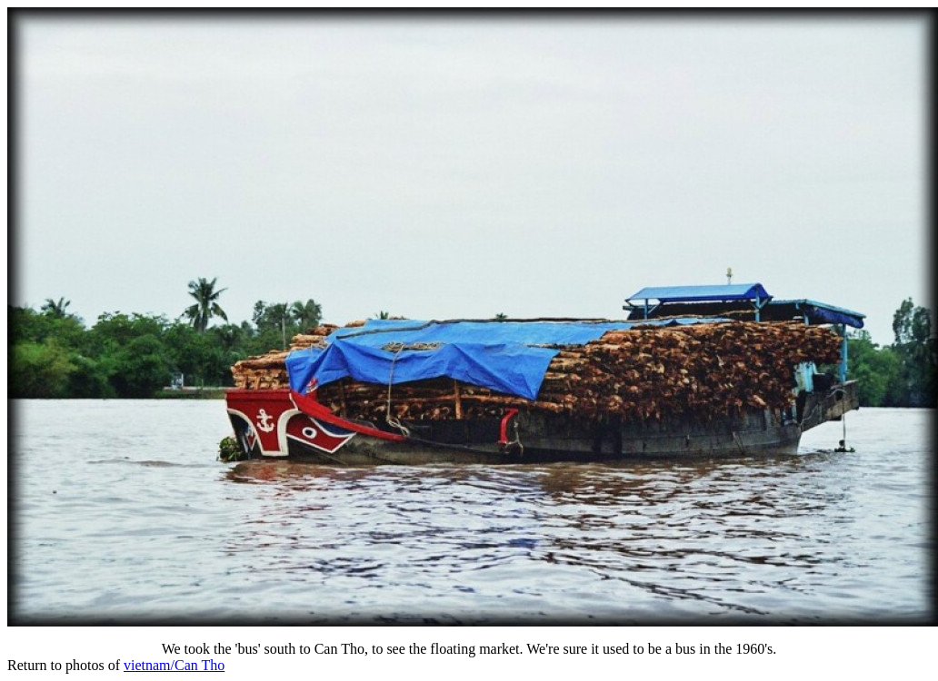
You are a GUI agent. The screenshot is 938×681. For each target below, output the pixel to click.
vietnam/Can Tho (174, 665)
